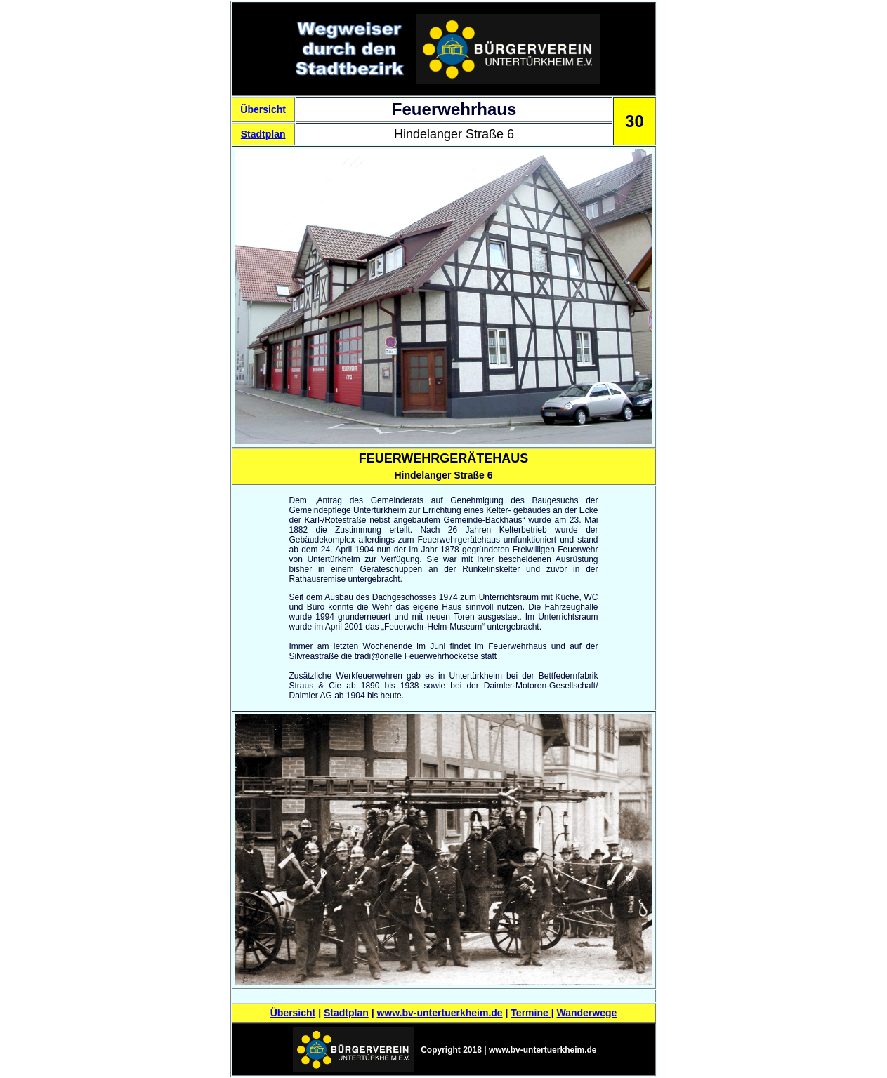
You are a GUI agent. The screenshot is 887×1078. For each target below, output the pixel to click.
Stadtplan (263, 134)
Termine (531, 1012)
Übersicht (263, 109)
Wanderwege (586, 1012)
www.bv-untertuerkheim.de (439, 1012)
